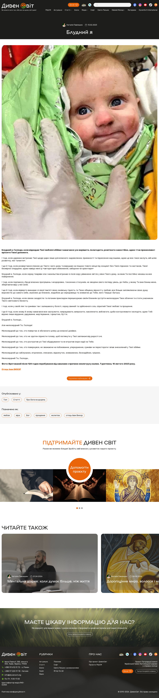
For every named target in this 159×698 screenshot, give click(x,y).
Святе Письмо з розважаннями (66, 668)
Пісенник (57, 662)
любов (6, 415)
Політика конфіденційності (13, 692)
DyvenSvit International (148, 10)
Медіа (85, 10)
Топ (5, 400)
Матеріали (132, 10)
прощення (40, 415)
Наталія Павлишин (75, 25)
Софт (93, 10)
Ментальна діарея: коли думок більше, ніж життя (48, 581)
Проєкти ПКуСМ (95, 665)
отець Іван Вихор (74, 415)
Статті (68, 10)
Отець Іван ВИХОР (11, 369)
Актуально (58, 10)
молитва (55, 415)
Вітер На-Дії (59, 671)
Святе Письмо (103, 10)
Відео (41, 674)
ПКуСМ (48, 10)
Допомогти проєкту (79, 469)
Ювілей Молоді (118, 10)
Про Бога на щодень (35, 400)
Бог (27, 415)
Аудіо (41, 671)
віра (18, 415)
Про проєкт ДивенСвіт (98, 662)
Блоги (76, 10)
